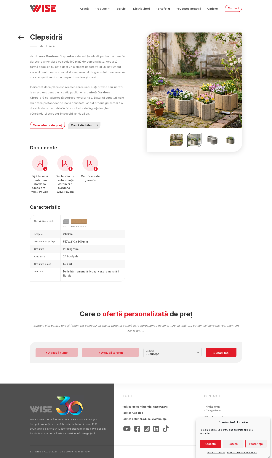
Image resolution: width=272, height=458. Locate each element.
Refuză (233, 444)
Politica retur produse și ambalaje (144, 419)
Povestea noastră (188, 8)
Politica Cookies (216, 452)
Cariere (212, 8)
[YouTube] (127, 429)
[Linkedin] (156, 429)
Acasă (84, 8)
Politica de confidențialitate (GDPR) (145, 406)
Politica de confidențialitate (242, 452)
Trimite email (213, 408)
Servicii (121, 8)
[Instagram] (146, 429)
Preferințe (256, 444)
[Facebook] (137, 429)
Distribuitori (141, 8)
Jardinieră (47, 46)
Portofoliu (163, 8)
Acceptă (210, 444)
